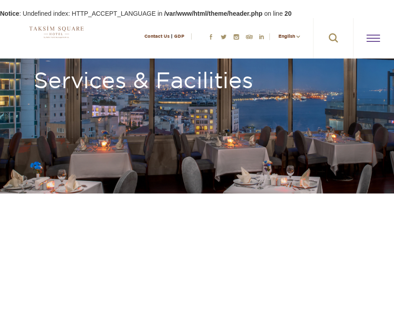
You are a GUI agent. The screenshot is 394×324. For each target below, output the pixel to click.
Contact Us (157, 36)
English (286, 36)
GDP (179, 36)
